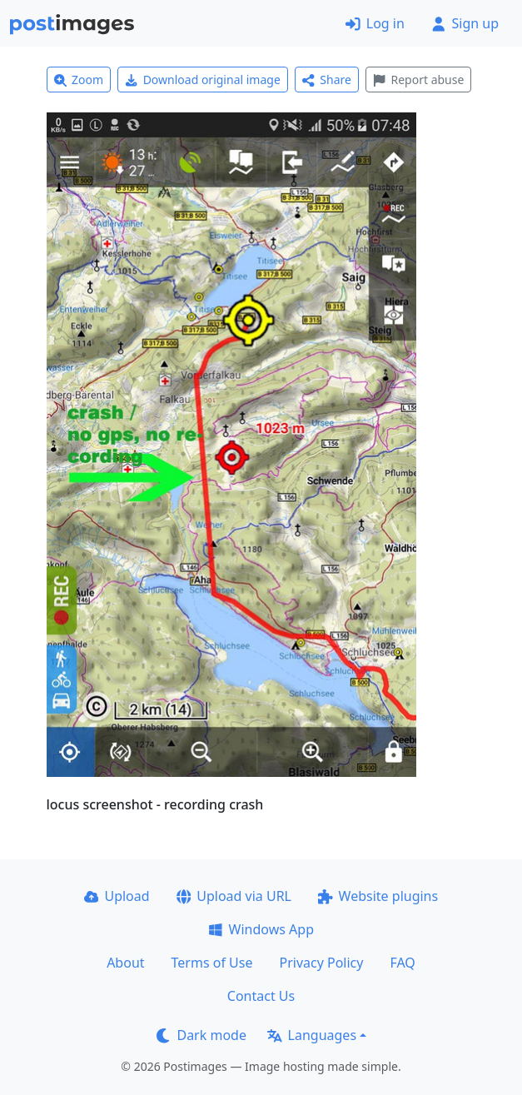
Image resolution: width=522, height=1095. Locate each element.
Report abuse (418, 79)
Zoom (79, 79)
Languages (311, 1035)
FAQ (402, 962)
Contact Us (261, 996)
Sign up (465, 23)
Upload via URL (233, 896)
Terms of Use (212, 962)
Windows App (261, 929)
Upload (117, 896)
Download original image (203, 79)
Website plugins (378, 896)
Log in (375, 23)
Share (326, 79)
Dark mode (201, 1035)
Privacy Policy (321, 962)
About (125, 962)
